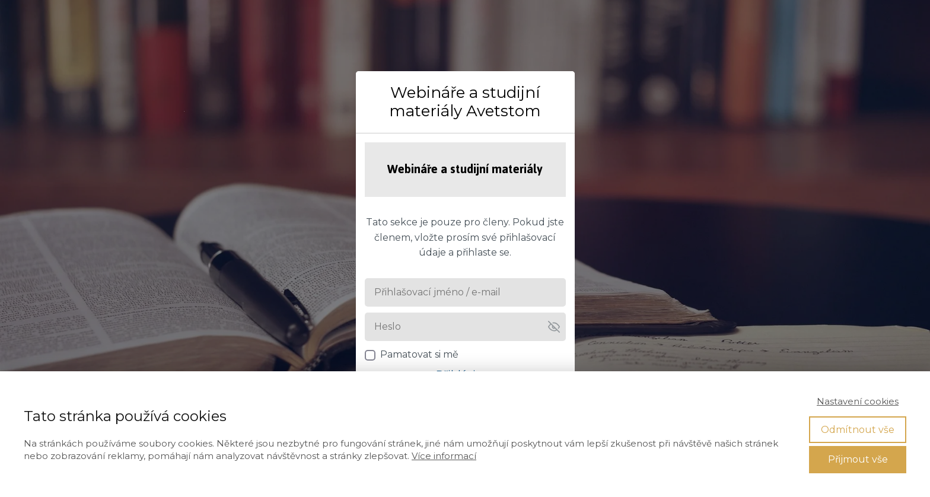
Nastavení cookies (858, 401)
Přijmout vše (858, 459)
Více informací (444, 455)
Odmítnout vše (857, 429)
